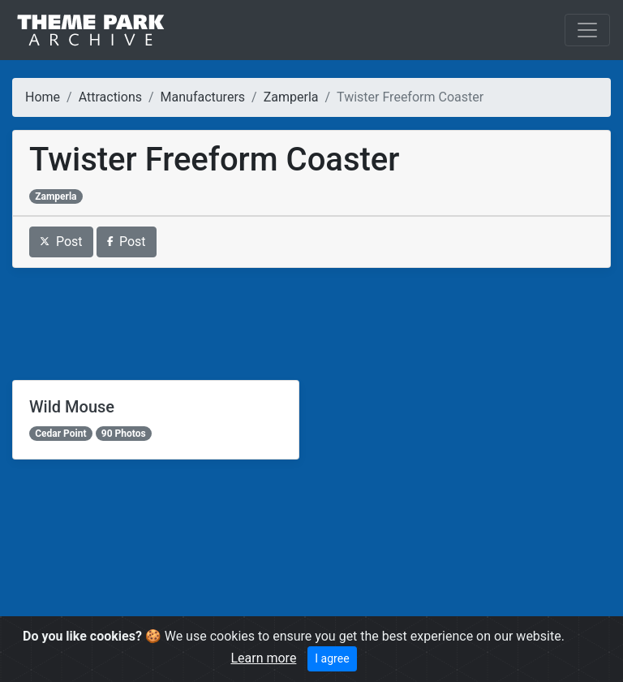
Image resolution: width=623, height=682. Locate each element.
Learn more (263, 658)
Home (42, 97)
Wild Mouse (71, 407)
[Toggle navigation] (587, 30)
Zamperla (291, 97)
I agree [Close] (332, 658)
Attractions (110, 97)
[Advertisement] (311, 323)
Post (61, 241)
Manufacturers (203, 97)
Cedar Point (60, 433)
